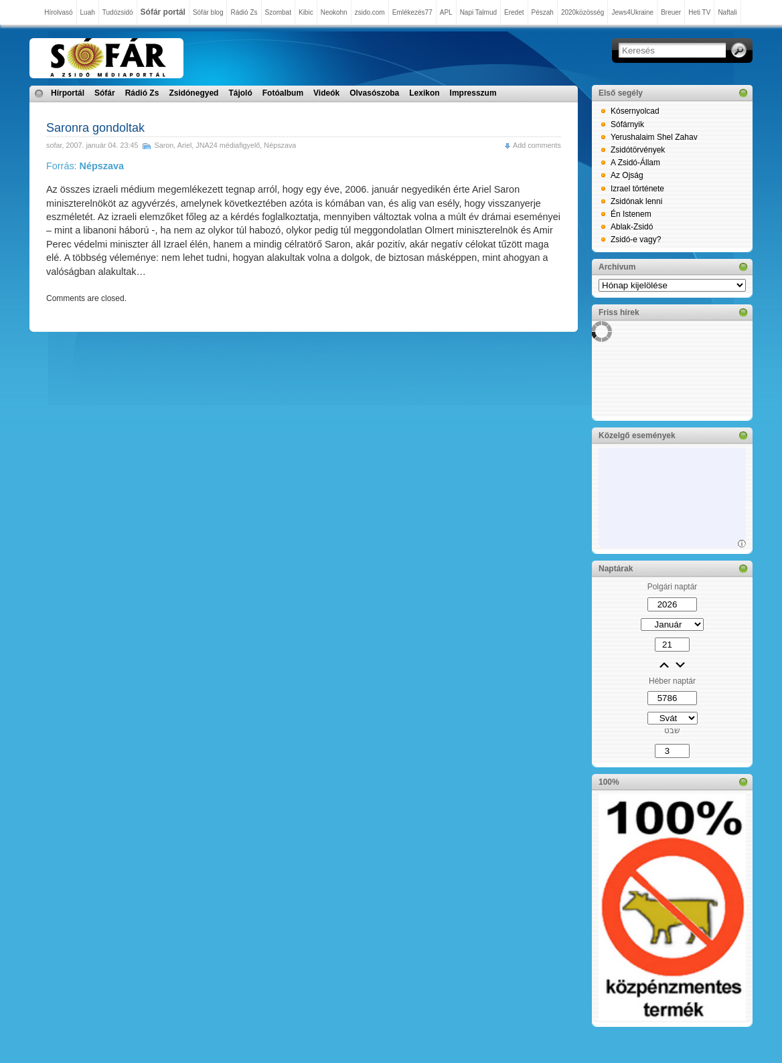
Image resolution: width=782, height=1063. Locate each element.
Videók (326, 93)
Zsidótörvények (638, 150)
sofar (54, 145)
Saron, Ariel (172, 145)
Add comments (537, 145)
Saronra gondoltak (95, 127)
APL (446, 12)
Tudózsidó (117, 12)
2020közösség (583, 12)
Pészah (543, 12)
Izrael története (637, 188)
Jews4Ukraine (632, 12)
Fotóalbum (282, 93)
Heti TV (699, 12)
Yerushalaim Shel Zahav (654, 137)
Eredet (514, 12)
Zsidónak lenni (636, 201)
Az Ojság (627, 175)
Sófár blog (208, 12)
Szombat (278, 12)
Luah (87, 12)
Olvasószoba (374, 93)
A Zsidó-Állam (635, 162)
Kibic (306, 12)
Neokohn (334, 12)
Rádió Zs (243, 12)
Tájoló (240, 93)
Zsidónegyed (193, 93)
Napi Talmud (478, 12)
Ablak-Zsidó (632, 226)
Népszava (280, 145)
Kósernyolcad (635, 111)
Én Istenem (631, 214)
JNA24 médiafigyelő (228, 145)
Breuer (671, 12)
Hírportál (67, 93)
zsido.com (370, 12)
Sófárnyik (627, 124)
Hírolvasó (58, 12)
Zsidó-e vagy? (636, 239)
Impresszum (473, 93)
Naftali (727, 12)
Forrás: (85, 166)
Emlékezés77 (412, 12)
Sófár (104, 93)
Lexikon (424, 93)
